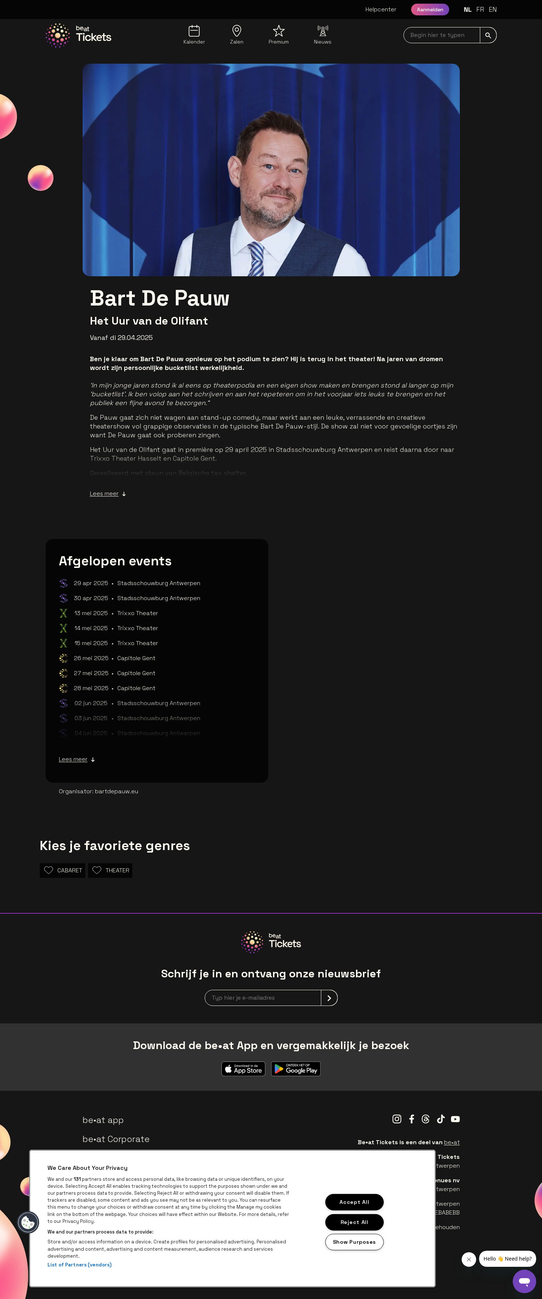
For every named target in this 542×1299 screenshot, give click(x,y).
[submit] (488, 35)
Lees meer (108, 493)
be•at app (103, 1120)
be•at (452, 1142)
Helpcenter (381, 9)
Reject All (354, 1221)
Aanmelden (430, 9)
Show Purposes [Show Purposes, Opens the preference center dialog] (354, 1242)
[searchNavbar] (450, 35)
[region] (232, 1218)
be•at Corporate (116, 1139)
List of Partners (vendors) (79, 1265)
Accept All (354, 1202)
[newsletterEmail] (271, 998)
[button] (28, 1222)
